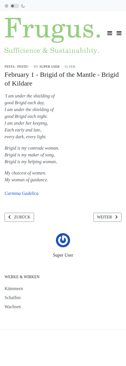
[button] (119, 33)
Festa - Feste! (16, 67)
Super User (63, 255)
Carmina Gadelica (22, 193)
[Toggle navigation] (109, 33)
